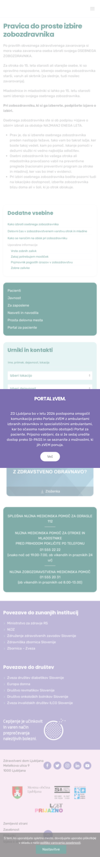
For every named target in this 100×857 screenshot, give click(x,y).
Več (50, 457)
